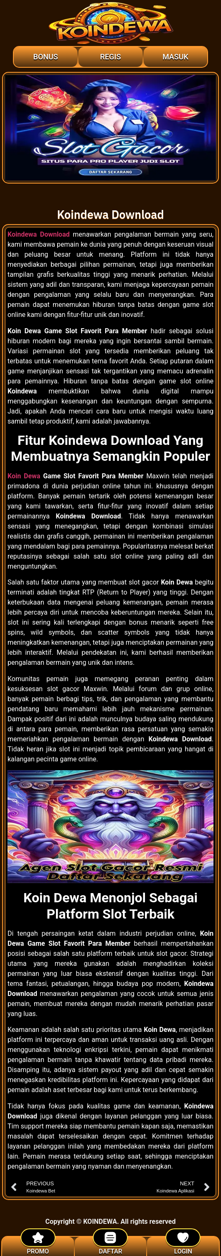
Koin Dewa (24, 476)
